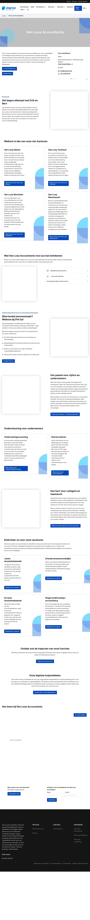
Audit (32, 7)
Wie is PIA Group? (38, 829)
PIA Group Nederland (80, 835)
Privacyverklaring (55, 863)
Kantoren (70, 7)
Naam (55, 794)
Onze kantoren (57, 829)
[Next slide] (87, 79)
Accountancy (24, 7)
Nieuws (69, 1)
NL (85, 8)
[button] (72, 78)
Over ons (74, 1)
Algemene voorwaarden (41, 863)
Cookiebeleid (67, 863)
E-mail (73, 794)
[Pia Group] (9, 8)
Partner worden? (82, 1)
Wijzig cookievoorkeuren (80, 863)
